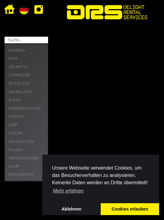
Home (10, 10)
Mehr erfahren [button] (68, 190)
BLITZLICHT (19, 83)
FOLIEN (15, 150)
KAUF (14, 166)
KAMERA (17, 50)
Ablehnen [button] (71, 209)
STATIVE (16, 117)
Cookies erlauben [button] (130, 209)
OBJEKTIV (18, 67)
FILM (13, 59)
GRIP (13, 125)
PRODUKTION (21, 142)
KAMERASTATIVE (24, 108)
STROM (15, 133)
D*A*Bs (15, 100)
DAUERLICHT (21, 92)
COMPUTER (19, 75)
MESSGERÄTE (21, 175)
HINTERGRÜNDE (24, 158)
